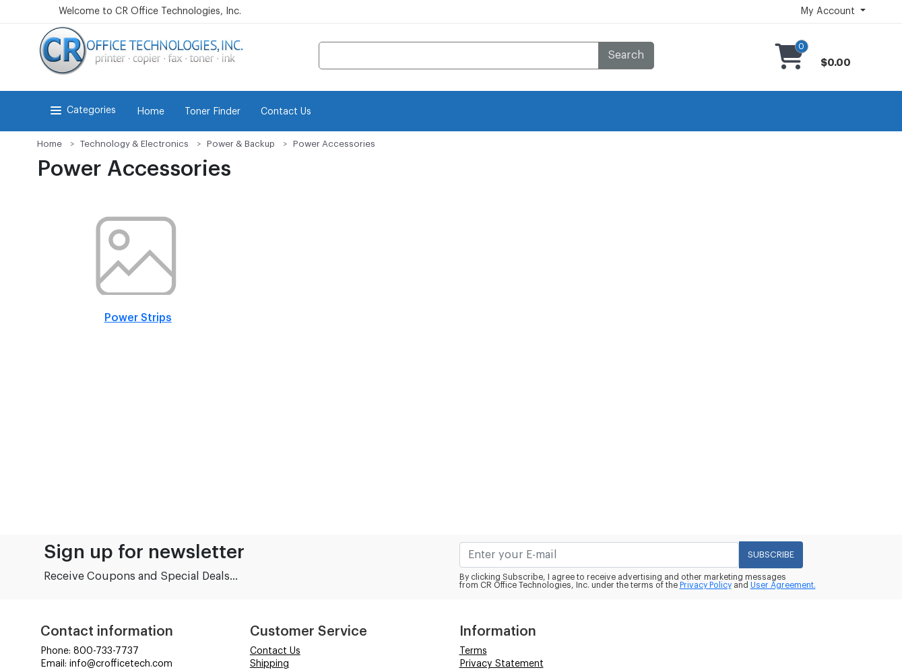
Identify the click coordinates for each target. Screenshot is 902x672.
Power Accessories (334, 143)
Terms (473, 651)
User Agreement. (783, 585)
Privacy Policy (706, 585)
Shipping (269, 664)
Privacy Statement (501, 664)
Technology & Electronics (134, 143)
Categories (82, 110)
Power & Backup (241, 143)
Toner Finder (212, 111)
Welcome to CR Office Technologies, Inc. (150, 11)
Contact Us (286, 111)
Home (150, 111)
